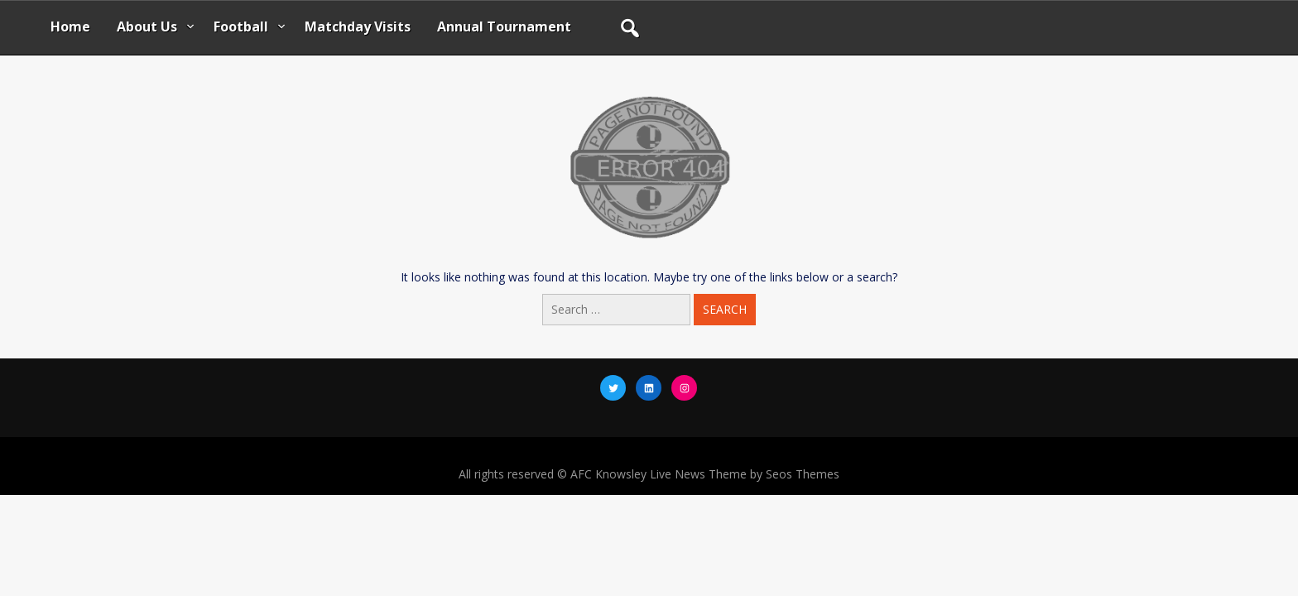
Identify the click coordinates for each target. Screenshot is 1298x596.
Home (70, 26)
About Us (147, 26)
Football (241, 26)
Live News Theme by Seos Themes (744, 474)
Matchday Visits (358, 26)
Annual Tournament (504, 26)
